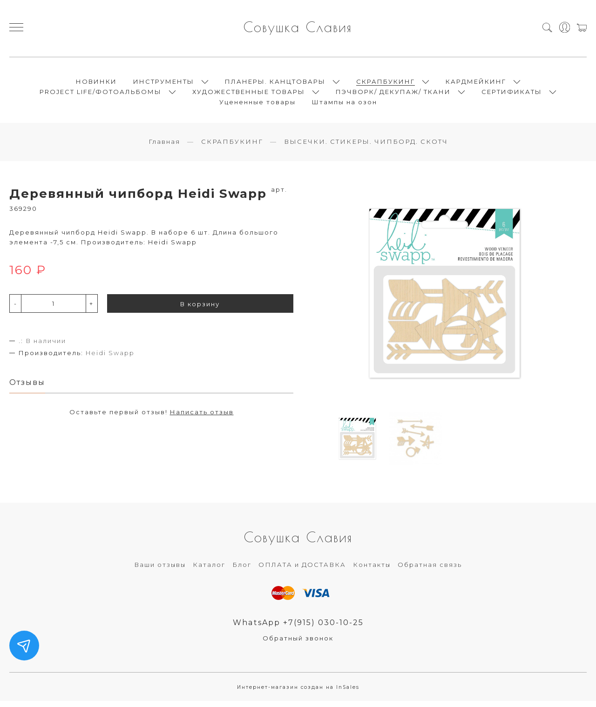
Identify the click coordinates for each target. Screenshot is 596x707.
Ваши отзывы (160, 569)
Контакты (372, 569)
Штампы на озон (344, 104)
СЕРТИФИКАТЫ (511, 94)
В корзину (200, 309)
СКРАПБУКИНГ (385, 84)
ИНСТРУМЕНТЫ (163, 84)
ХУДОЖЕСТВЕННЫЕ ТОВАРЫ (248, 94)
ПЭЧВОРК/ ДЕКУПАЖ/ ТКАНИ (393, 94)
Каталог (209, 569)
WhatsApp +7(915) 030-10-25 (298, 628)
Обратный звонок (298, 643)
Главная (164, 146)
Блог (241, 569)
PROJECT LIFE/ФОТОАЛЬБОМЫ (101, 94)
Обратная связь (430, 569)
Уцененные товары (257, 104)
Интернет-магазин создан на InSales (298, 693)
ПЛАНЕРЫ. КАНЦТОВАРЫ (275, 84)
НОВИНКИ (96, 84)
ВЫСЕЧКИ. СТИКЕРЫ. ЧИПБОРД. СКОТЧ (366, 146)
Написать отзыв (202, 418)
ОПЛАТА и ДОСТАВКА (302, 569)
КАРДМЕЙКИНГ (476, 84)
